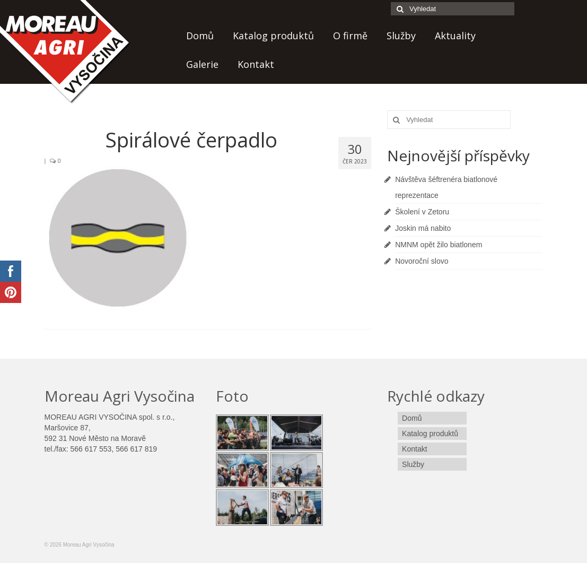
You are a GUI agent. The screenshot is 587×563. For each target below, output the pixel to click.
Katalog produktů (273, 35)
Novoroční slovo (421, 261)
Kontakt (256, 64)
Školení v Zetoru (422, 211)
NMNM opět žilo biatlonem (438, 244)
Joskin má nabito (423, 228)
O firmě (350, 35)
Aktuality (455, 35)
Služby (401, 35)
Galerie (202, 64)
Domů (200, 35)
